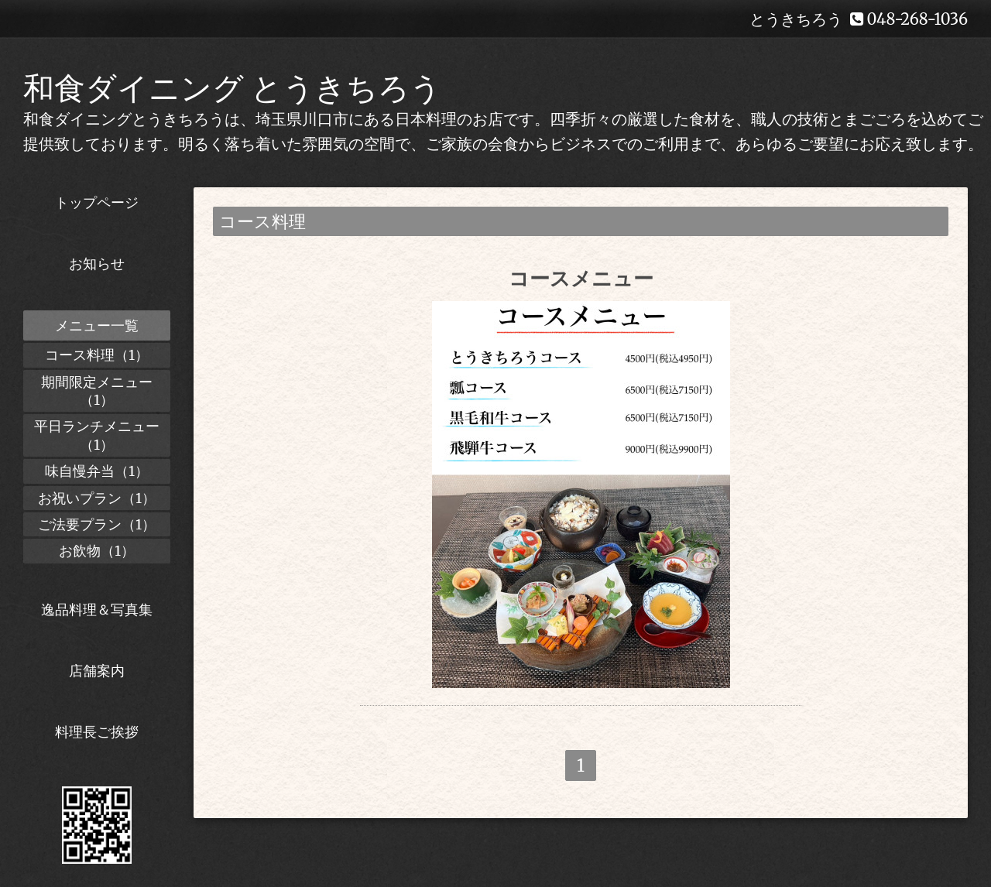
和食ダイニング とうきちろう (232, 88)
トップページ (97, 202)
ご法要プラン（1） (97, 524)
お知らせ (97, 263)
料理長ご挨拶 (97, 732)
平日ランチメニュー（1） (96, 435)
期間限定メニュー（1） (97, 391)
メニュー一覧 (97, 325)
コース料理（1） (97, 355)
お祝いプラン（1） (97, 498)
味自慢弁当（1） (97, 471)
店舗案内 (97, 671)
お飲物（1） (97, 551)
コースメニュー (581, 278)
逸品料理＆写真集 (97, 609)
